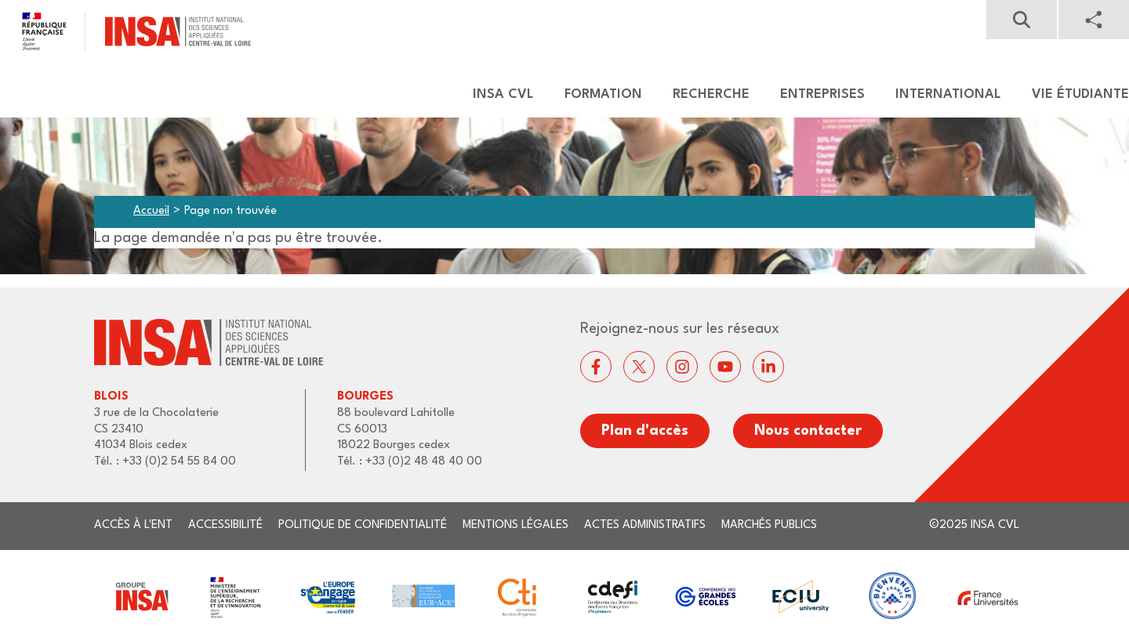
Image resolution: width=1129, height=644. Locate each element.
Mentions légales (515, 525)
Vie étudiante (1080, 94)
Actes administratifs (645, 525)
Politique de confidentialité (362, 525)
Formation (603, 94)
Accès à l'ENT (133, 525)
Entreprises (822, 94)
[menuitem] (496, 95)
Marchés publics (769, 525)
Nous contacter (808, 431)
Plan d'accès (644, 431)
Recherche (711, 94)
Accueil (151, 211)
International (948, 94)
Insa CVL (503, 94)
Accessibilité (225, 525)
